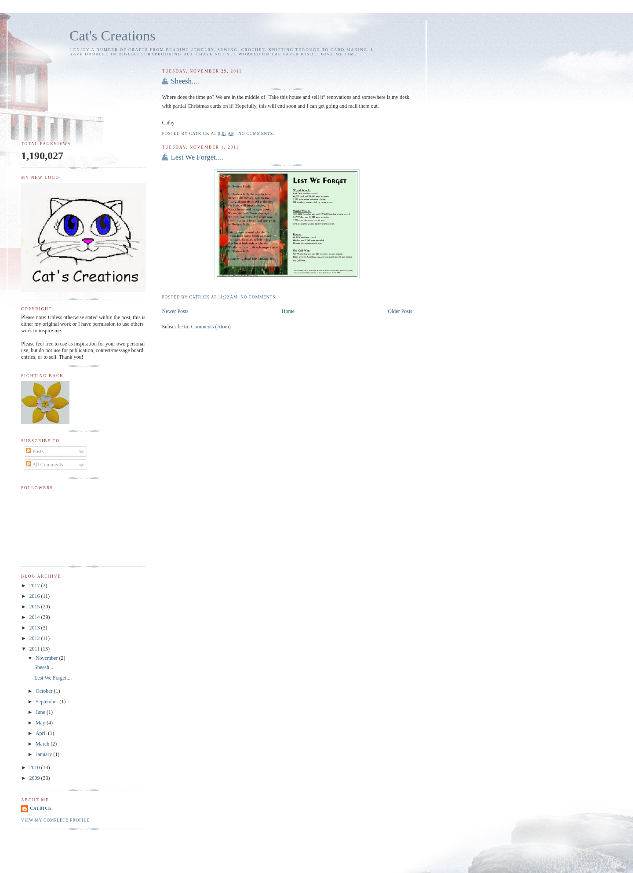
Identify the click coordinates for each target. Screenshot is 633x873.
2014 (35, 617)
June (41, 712)
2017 (35, 585)
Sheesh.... (185, 81)
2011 (35, 649)
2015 (35, 607)
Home (288, 311)
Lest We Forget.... (197, 157)
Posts (35, 451)
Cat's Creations (112, 36)
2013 (35, 628)
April (42, 733)
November (47, 658)
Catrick (41, 808)
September (47, 701)
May (41, 723)
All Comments (44, 465)
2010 (35, 767)
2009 (35, 778)
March (43, 744)
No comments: (257, 133)
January (44, 754)
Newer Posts (175, 311)
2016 (35, 596)
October (45, 691)
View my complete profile (55, 820)
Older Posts (400, 311)
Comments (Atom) (210, 327)
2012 (35, 638)
